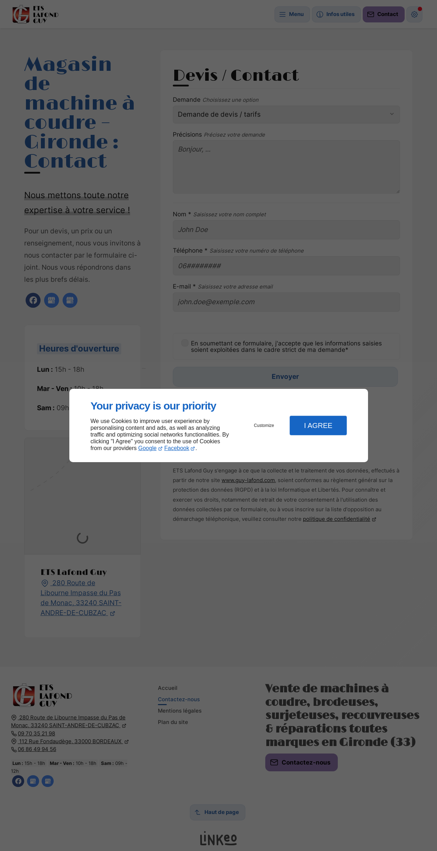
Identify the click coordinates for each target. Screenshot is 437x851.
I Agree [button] (318, 425)
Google (147, 448)
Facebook (176, 448)
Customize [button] (264, 425)
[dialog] (218, 425)
